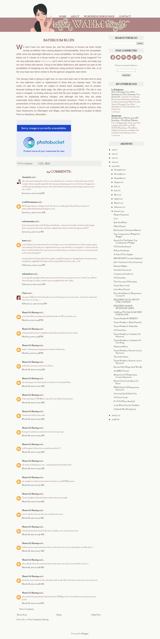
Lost (116, 218)
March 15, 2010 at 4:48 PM (32, 320)
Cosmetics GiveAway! (123, 274)
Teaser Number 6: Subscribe (126, 326)
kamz (24, 240)
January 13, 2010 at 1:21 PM (33, 232)
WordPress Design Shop (99, 16)
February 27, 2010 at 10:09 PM (34, 303)
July (116, 186)
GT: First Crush (121, 397)
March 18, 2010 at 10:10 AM (33, 386)
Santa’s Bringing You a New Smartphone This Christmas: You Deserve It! (125, 94)
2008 (114, 419)
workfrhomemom (29, 202)
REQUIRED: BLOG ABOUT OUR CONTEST (126, 301)
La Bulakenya (117, 89)
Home (62, 16)
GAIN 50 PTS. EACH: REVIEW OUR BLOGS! (128, 313)
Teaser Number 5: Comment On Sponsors (127, 335)
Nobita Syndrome (121, 250)
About (75, 16)
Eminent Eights (120, 266)
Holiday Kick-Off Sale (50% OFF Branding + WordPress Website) (125, 119)
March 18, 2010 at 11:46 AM (33, 534)
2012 (114, 158)
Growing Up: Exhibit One (125, 393)
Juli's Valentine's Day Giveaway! (128, 262)
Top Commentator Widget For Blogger (127, 235)
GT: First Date (120, 330)
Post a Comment (26, 609)
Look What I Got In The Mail (126, 405)
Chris (24, 293)
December (118, 170)
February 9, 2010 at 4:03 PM (33, 265)
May (116, 194)
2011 (113, 162)
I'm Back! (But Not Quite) (125, 409)
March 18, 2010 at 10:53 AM (33, 419)
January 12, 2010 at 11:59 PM (33, 193)
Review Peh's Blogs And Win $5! (128, 367)
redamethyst (27, 274)
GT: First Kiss (120, 278)
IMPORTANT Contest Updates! (128, 258)
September (119, 178)
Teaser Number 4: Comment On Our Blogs (127, 341)
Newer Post (22, 615)
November (119, 174)
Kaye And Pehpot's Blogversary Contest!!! (127, 294)
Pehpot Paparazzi (121, 214)
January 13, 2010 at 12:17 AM (33, 212)
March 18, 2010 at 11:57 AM (33, 551)
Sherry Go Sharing (30, 312)
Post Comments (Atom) (38, 619)
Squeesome (116, 116)
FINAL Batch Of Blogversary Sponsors (126, 388)
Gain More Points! (122, 289)
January (117, 211)
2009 (114, 415)
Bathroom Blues (121, 346)
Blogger (85, 633)
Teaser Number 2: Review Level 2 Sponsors (128, 362)
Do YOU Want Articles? (124, 401)
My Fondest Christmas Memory (127, 230)
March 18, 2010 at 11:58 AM (33, 567)
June (116, 190)
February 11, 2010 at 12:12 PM (33, 284)
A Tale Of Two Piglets (123, 254)
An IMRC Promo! (121, 371)
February (118, 207)
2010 (114, 166)
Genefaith (26, 177)
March (117, 203)
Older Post (96, 615)
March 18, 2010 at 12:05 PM (33, 603)
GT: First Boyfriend (122, 246)
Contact (125, 16)
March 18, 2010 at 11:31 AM (33, 518)
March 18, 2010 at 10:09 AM (33, 369)
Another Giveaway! (122, 270)
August (117, 182)
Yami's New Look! (122, 285)
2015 (114, 149)
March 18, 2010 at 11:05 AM (33, 485)
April (117, 199)
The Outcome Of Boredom (125, 281)
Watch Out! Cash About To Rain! (126, 382)
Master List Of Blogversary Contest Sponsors (125, 376)
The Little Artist (121, 357)
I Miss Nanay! (120, 226)
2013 (114, 154)
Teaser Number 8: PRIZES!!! (126, 318)
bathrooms (46, 61)
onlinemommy (28, 221)
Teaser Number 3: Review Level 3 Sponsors (128, 352)
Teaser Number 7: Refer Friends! (128, 322)
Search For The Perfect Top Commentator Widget (125, 241)
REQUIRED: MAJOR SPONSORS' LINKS (124, 307)
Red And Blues (120, 222)
